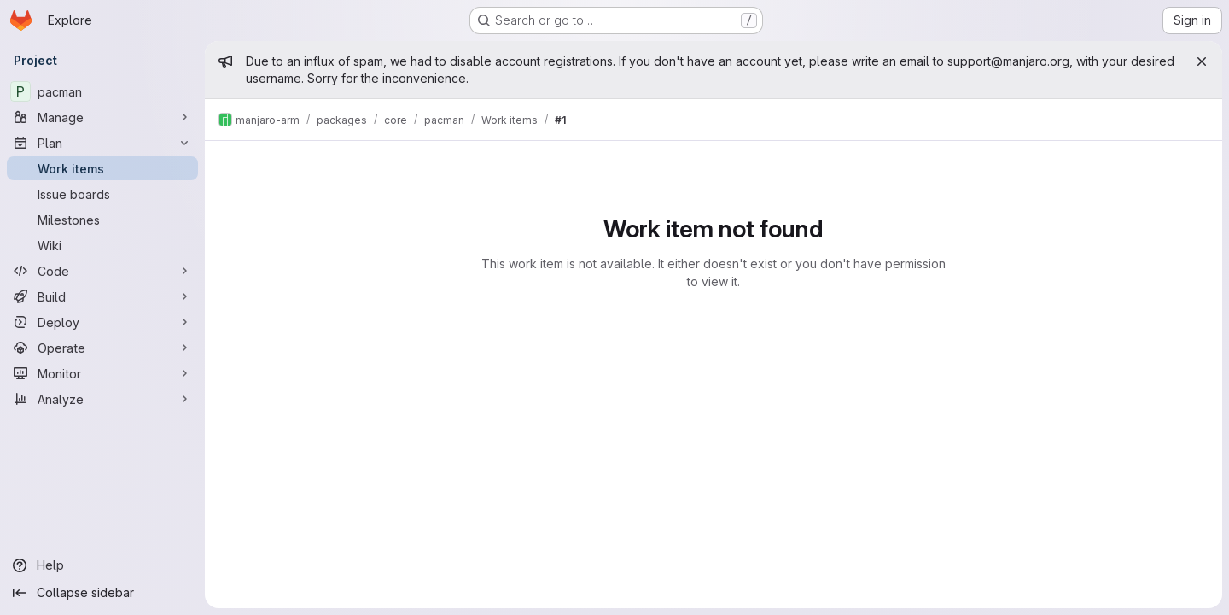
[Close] (1201, 61)
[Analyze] (102, 399)
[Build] (102, 296)
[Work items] (102, 168)
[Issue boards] (102, 194)
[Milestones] (102, 219)
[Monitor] (102, 373)
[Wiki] (102, 245)
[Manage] (102, 117)
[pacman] (102, 91)
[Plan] (102, 143)
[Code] (102, 271)
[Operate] (102, 348)
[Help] (102, 565)
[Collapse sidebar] (102, 593)
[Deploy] (102, 322)
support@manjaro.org (1008, 61)
